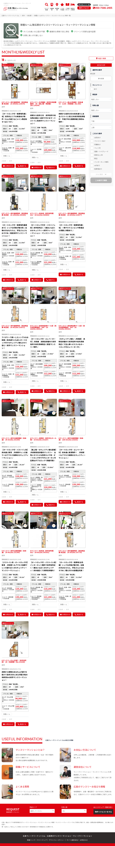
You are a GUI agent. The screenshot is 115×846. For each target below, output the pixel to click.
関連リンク (31, 840)
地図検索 (57, 9)
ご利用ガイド (67, 9)
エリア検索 (47, 9)
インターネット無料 (101, 162)
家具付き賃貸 (73, 9)
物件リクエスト (84, 8)
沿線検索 (52, 9)
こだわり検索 (62, 9)
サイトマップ (42, 840)
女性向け (97, 137)
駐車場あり (98, 169)
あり (95, 89)
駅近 (95, 158)
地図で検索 (102, 58)
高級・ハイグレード (101, 151)
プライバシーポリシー (57, 840)
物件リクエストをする (103, 812)
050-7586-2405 (103, 7)
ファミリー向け (99, 141)
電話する (23, 166)
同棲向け (97, 144)
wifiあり (97, 165)
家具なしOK (98, 155)
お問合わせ (9, 166)
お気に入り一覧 (85, 5)
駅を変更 (101, 78)
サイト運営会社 (72, 840)
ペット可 (97, 148)
